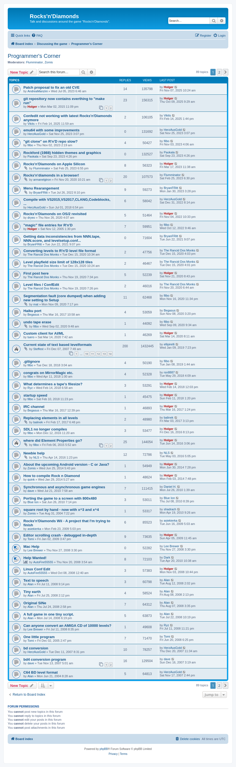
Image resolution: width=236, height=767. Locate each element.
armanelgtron (42, 179)
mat (35, 304)
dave (31, 490)
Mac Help (31, 546)
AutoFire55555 (43, 562)
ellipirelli (169, 344)
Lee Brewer (35, 550)
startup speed (35, 395)
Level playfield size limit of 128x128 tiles (58, 262)
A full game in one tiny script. (48, 614)
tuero (31, 337)
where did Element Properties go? (52, 440)
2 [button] (219, 72)
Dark (167, 557)
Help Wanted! (35, 558)
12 (98, 354)
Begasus (33, 314)
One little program (39, 637)
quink (31, 479)
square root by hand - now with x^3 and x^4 (61, 510)
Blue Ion (33, 502)
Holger (168, 87)
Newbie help (34, 453)
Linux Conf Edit (36, 569)
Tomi (31, 539)
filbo (30, 145)
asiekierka (34, 528)
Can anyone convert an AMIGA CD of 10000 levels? (67, 626)
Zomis (49, 62)
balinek (38, 422)
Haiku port (32, 311)
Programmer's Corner (34, 56)
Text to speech (35, 580)
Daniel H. (170, 486)
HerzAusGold (36, 133)
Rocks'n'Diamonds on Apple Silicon (54, 164)
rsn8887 (169, 372)
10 (86, 354)
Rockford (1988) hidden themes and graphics (62, 153)
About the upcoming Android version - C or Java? (66, 464)
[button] (225, 72)
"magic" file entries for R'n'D (48, 225)
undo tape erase (37, 322)
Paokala (33, 156)
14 (110, 354)
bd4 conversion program (44, 659)
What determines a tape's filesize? (52, 384)
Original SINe (34, 603)
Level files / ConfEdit (41, 285)
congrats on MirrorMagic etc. (48, 373)
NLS (36, 457)
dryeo (31, 217)
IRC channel (33, 407)
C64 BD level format (40, 672)
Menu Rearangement (41, 188)
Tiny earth (32, 592)
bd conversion (35, 648)
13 (104, 354)
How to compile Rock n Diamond (51, 476)
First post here (36, 273)
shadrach (170, 509)
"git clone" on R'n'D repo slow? (50, 141)
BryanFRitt (40, 192)
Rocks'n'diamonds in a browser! (51, 175)
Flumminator (34, 62)
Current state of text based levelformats (57, 345)
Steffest (38, 349)
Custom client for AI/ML (43, 333)
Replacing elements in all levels (50, 418)
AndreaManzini (38, 91)
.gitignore (31, 361)
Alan (31, 584)
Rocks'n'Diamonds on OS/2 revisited (54, 214)
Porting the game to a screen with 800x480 (60, 498)
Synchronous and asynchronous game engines (64, 487)
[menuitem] (36, 35)
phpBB (104, 748)
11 (92, 354)
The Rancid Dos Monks (43, 254)
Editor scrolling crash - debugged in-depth (60, 535)
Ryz (30, 387)
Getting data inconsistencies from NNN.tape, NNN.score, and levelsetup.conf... (61, 238)
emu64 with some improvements (51, 130)
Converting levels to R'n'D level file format (59, 251)
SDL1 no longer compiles (45, 429)
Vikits (31, 123)
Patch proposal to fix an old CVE (51, 87)
